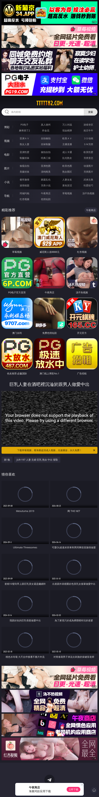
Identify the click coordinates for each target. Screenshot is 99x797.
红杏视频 (24, 199)
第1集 (7, 459)
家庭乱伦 (46, 179)
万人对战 (67, 124)
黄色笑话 (67, 185)
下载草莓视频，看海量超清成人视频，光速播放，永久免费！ (56, 450)
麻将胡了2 (24, 130)
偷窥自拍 (24, 165)
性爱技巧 (88, 185)
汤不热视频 (88, 193)
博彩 (7, 127)
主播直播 (67, 144)
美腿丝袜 (24, 171)
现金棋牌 (67, 130)
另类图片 (88, 171)
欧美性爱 (88, 152)
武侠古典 (88, 179)
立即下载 (73, 789)
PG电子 (25, 124)
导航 (7, 196)
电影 (7, 154)
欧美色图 (67, 165)
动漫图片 (88, 165)
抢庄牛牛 (88, 130)
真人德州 (46, 124)
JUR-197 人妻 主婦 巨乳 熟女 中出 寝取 (37, 459)
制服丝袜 (24, 158)
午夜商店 (46, 193)
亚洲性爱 (24, 152)
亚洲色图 (46, 165)
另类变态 (88, 158)
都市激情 (24, 179)
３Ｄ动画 (88, 138)
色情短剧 (46, 199)
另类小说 (46, 185)
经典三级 (46, 158)
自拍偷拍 (46, 138)
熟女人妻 (24, 144)
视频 (7, 141)
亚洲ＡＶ (24, 138)
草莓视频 (67, 193)
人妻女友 (67, 179)
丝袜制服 (46, 144)
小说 (7, 182)
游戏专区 (88, 124)
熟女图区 (67, 171)
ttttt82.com (49, 103)
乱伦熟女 (67, 158)
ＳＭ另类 (88, 144)
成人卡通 (67, 152)
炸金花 (45, 130)
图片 (7, 168)
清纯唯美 (46, 171)
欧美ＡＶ (67, 138)
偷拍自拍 (46, 152)
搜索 (90, 112)
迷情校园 (24, 185)
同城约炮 (24, 193)
